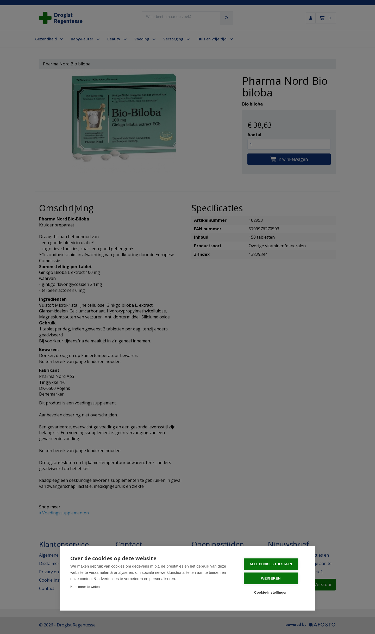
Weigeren (273, 579)
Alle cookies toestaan (273, 565)
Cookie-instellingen (273, 593)
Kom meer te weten (85, 588)
